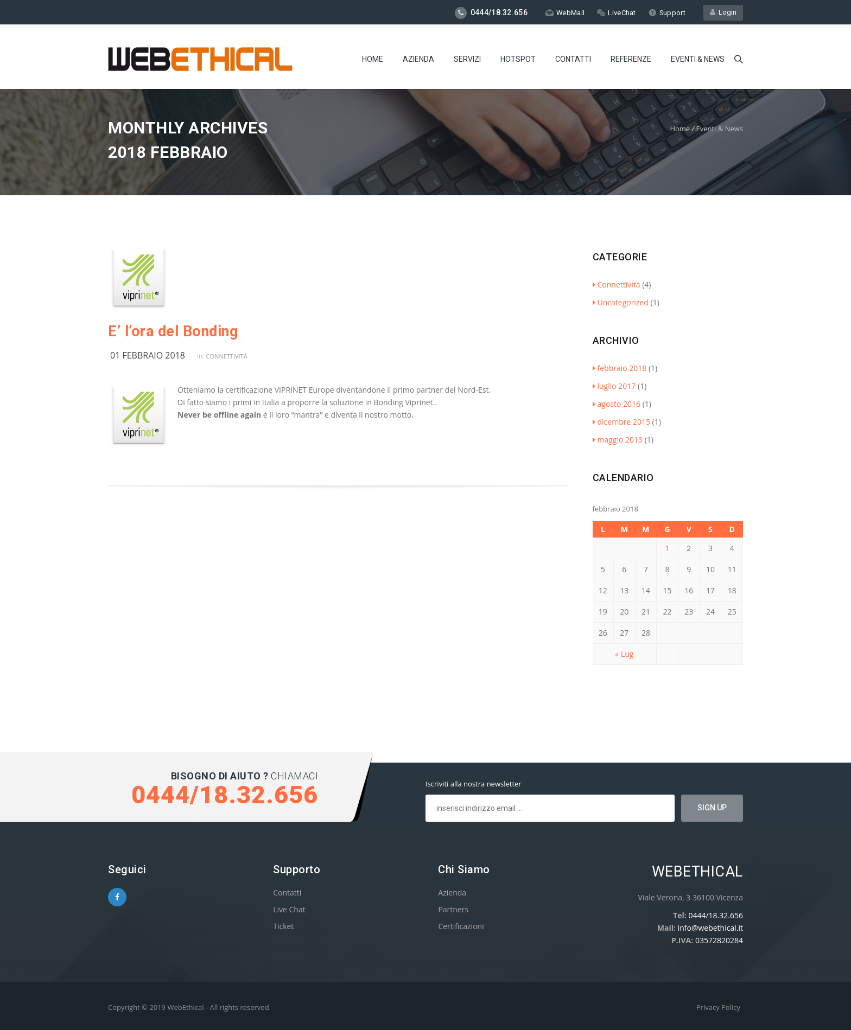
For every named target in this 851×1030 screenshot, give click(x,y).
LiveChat (615, 13)
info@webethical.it (710, 928)
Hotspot (518, 57)
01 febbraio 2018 (147, 355)
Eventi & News (698, 57)
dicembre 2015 (621, 422)
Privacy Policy (718, 1007)
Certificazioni (461, 926)
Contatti (573, 57)
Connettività (226, 356)
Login (723, 13)
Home (372, 57)
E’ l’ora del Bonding (173, 331)
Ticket (283, 926)
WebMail (564, 13)
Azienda (418, 57)
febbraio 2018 (620, 368)
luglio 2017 (614, 386)
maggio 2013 (618, 439)
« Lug (624, 654)
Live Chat (289, 909)
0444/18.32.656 (715, 915)
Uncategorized (621, 302)
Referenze (631, 57)
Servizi (467, 57)
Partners (453, 909)
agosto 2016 (617, 404)
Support (666, 13)
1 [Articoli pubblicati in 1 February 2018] (667, 548)
